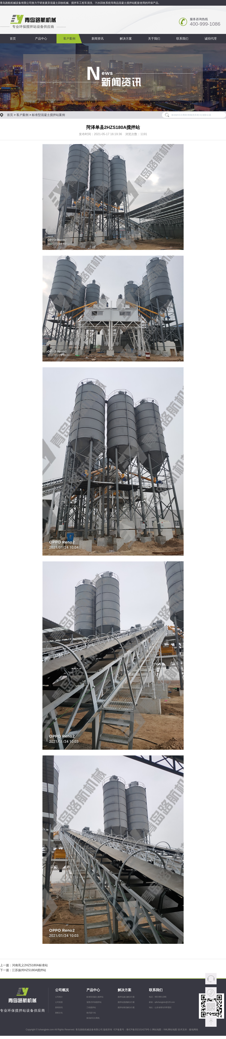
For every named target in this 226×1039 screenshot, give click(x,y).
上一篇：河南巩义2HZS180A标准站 (24, 965)
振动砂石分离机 (93, 1018)
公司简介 (59, 997)
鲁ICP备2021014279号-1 (138, 1029)
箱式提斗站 (91, 1013)
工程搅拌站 (91, 1007)
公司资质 (59, 1002)
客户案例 (69, 38)
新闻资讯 (98, 38)
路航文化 (59, 1013)
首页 (13, 38)
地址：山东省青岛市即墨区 (160, 1007)
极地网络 (193, 1029)
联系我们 (182, 38)
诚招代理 (211, 38)
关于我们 (154, 38)
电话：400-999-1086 (157, 997)
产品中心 (41, 38)
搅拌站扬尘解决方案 (126, 997)
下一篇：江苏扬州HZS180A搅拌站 (23, 970)
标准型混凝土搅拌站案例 (48, 114)
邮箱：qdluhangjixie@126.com (162, 1002)
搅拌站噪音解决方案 (126, 1007)
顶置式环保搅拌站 (94, 1002)
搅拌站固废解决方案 (126, 1002)
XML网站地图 (170, 1029)
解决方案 (126, 38)
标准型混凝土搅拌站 (94, 997)
